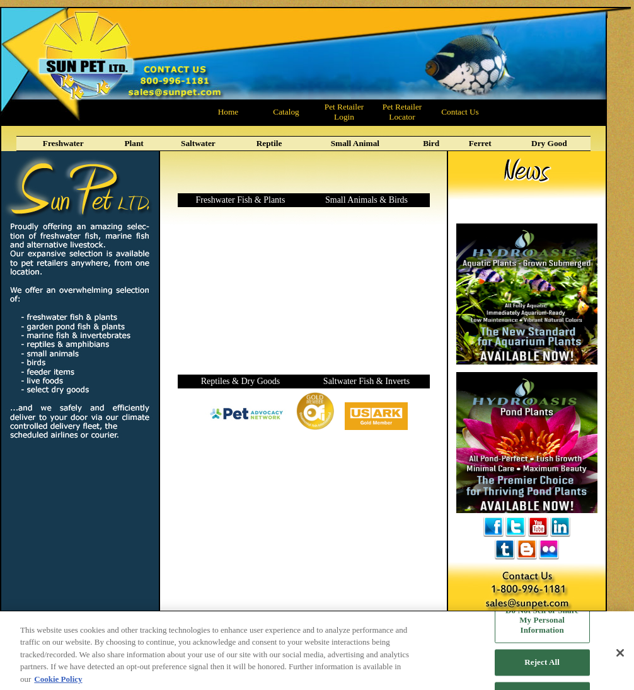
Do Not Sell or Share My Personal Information (542, 625)
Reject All (542, 667)
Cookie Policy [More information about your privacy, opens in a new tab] (58, 684)
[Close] (620, 658)
